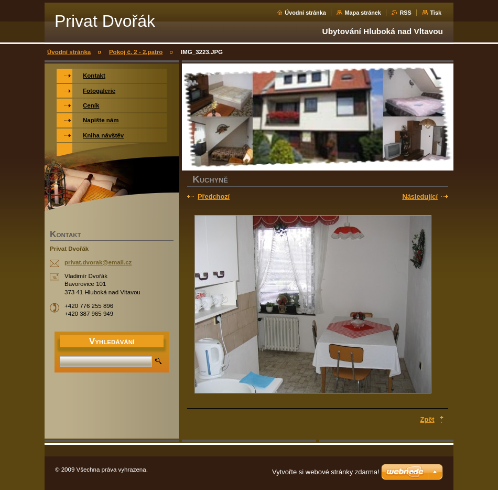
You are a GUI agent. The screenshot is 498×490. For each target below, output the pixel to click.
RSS (405, 12)
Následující (420, 196)
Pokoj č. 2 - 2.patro (136, 52)
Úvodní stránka (305, 12)
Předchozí (214, 196)
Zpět (427, 419)
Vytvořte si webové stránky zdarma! (326, 472)
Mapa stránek (362, 12)
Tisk (435, 12)
